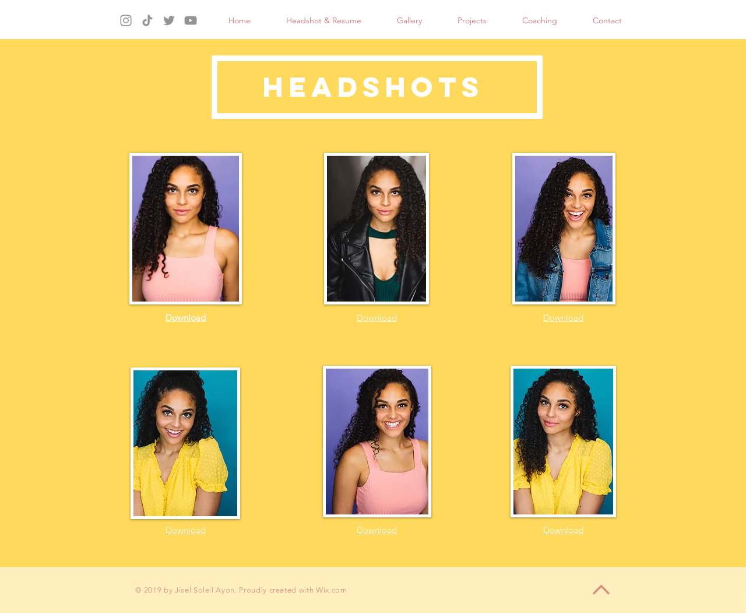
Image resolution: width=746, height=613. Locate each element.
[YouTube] (190, 20)
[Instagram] (125, 20)
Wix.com (331, 590)
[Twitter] (169, 20)
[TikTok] (147, 20)
